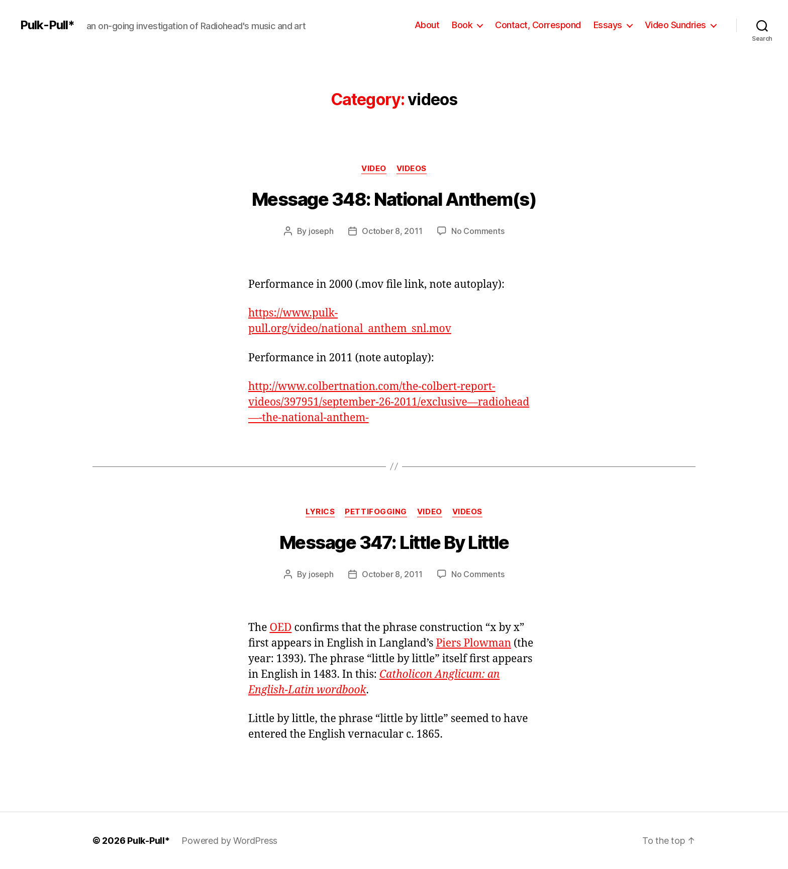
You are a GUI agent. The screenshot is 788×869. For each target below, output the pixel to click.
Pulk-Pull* (47, 25)
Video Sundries (675, 25)
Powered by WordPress (229, 840)
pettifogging (376, 511)
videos (412, 168)
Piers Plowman (473, 643)
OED (280, 628)
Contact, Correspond (538, 25)
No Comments (477, 231)
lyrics (320, 511)
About (427, 25)
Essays (608, 25)
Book (462, 25)
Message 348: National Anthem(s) (394, 199)
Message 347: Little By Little (394, 542)
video (373, 168)
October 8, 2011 (392, 231)
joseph (321, 231)
